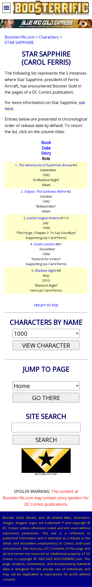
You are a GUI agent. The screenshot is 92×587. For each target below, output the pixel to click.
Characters (49, 37)
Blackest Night (45, 270)
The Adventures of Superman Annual (45, 165)
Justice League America (43, 218)
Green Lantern (44, 244)
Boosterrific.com (20, 37)
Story (46, 153)
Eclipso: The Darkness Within (45, 191)
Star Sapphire (19, 42)
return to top (46, 305)
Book (46, 142)
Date (46, 148)
